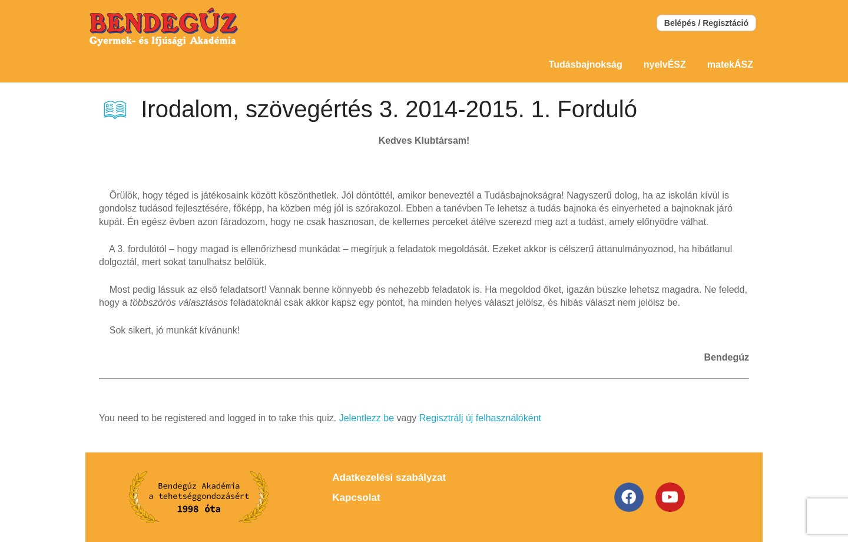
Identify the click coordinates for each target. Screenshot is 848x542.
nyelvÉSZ (665, 65)
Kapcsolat (356, 497)
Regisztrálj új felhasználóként (480, 418)
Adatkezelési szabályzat (389, 477)
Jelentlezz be (366, 418)
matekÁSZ (730, 65)
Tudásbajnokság (585, 65)
